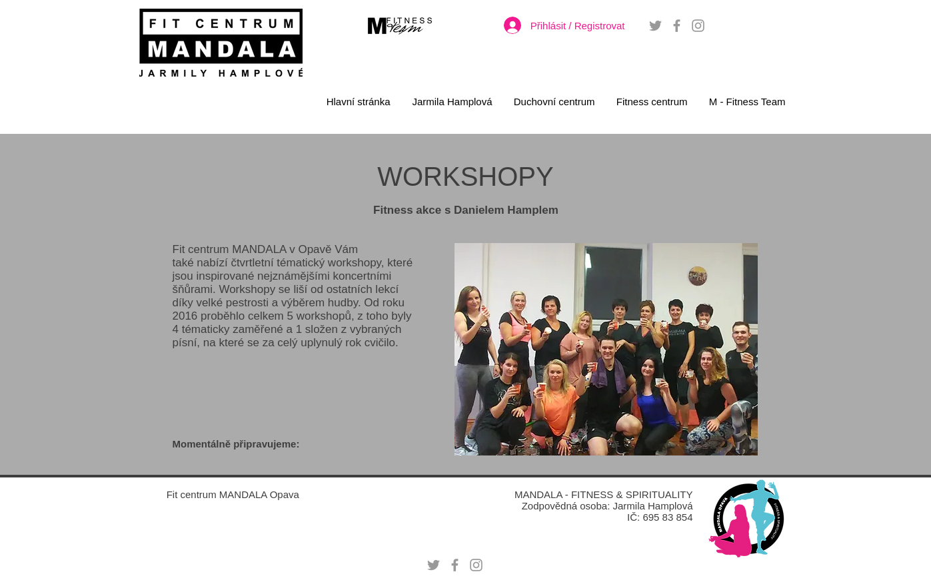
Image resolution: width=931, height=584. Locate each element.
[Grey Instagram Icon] (698, 25)
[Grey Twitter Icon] (655, 25)
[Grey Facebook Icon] (676, 25)
